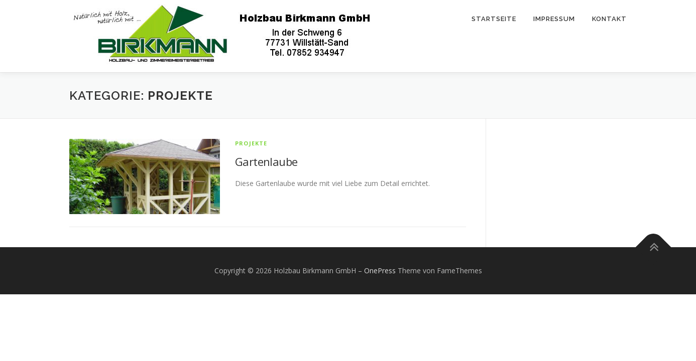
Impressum (554, 19)
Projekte (251, 143)
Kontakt (609, 19)
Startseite (494, 19)
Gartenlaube (266, 161)
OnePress (380, 270)
